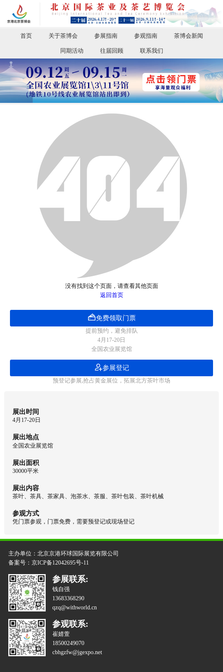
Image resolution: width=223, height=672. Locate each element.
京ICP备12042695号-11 (60, 563)
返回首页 (111, 295)
